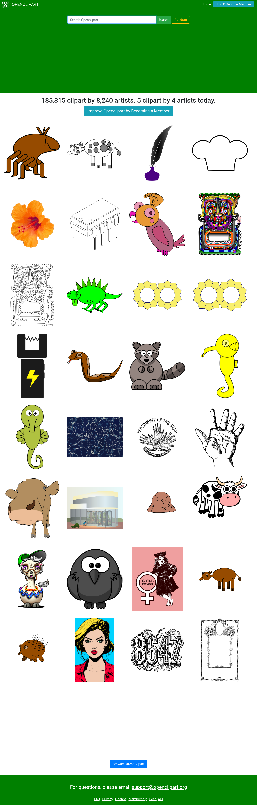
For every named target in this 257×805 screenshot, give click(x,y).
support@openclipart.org (159, 787)
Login (207, 4)
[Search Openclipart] (111, 20)
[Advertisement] (128, 58)
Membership (137, 799)
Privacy (107, 799)
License (120, 799)
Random (181, 20)
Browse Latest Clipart (128, 764)
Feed (153, 799)
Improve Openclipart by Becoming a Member (128, 110)
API (160, 799)
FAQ (97, 799)
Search (163, 20)
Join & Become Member (233, 4)
